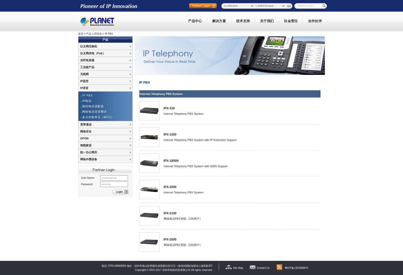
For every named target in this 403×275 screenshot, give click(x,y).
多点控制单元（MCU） (98, 117)
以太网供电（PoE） (92, 53)
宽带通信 (85, 124)
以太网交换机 (88, 46)
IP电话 (86, 100)
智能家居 (85, 145)
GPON (84, 138)
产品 (88, 33)
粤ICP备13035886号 (296, 268)
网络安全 (85, 131)
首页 (80, 33)
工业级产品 (87, 67)
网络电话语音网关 (94, 111)
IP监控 (84, 81)
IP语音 (98, 33)
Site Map (238, 268)
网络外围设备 (88, 159)
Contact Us (263, 268)
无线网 (84, 74)
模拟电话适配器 (93, 106)
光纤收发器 (87, 60)
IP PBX (109, 33)
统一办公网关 (88, 152)
